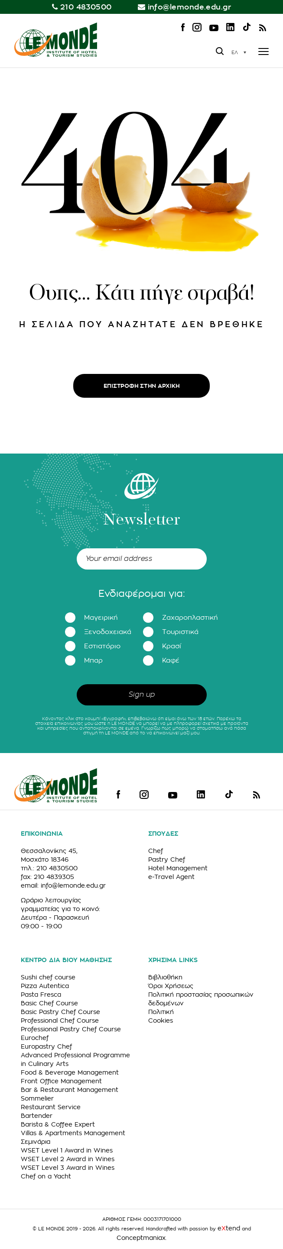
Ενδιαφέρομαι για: (141, 594)
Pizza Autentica (45, 986)
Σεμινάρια (35, 1142)
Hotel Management (178, 868)
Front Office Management (61, 1081)
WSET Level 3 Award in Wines (67, 1168)
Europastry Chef (46, 1046)
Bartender (36, 1116)
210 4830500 (86, 7)
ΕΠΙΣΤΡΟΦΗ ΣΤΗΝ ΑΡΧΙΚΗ (142, 386)
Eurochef (35, 1038)
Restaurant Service (51, 1107)
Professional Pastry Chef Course (71, 1029)
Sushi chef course (48, 977)
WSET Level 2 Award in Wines (67, 1159)
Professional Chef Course (60, 1020)
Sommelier (37, 1098)
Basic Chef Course (49, 1003)
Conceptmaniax (141, 1238)
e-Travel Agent (171, 877)
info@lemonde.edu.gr (189, 7)
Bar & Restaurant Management (69, 1090)
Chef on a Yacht (46, 1176)
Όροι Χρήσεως (170, 986)
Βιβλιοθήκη (165, 977)
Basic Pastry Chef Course (60, 1012)
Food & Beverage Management (70, 1072)
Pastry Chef (166, 859)
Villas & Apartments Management (73, 1133)
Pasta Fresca (41, 994)
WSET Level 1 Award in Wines (67, 1150)
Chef (155, 851)
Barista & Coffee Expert (58, 1124)
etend (229, 1228)
